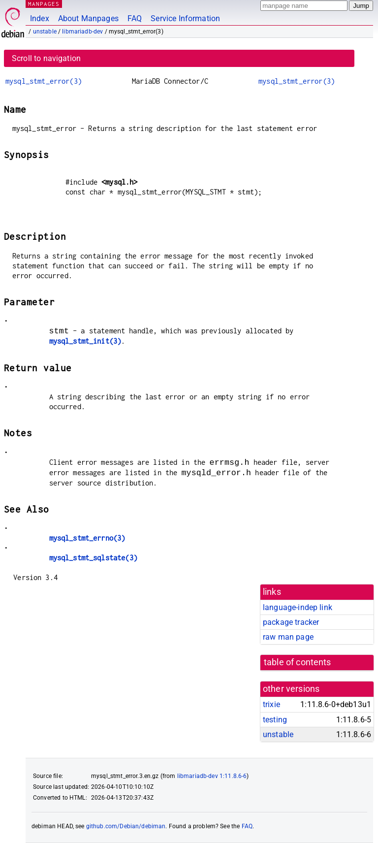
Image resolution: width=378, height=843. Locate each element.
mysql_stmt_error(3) (43, 81)
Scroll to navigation (46, 58)
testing (275, 719)
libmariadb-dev (82, 31)
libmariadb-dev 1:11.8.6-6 (212, 776)
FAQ (134, 18)
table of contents (297, 662)
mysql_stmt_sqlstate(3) (93, 557)
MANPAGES (44, 3)
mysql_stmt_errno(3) (87, 538)
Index (39, 18)
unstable (45, 31)
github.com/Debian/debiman (126, 826)
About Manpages (88, 18)
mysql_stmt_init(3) (85, 341)
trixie (271, 704)
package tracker (291, 622)
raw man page (288, 637)
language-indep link (297, 607)
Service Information (185, 18)
